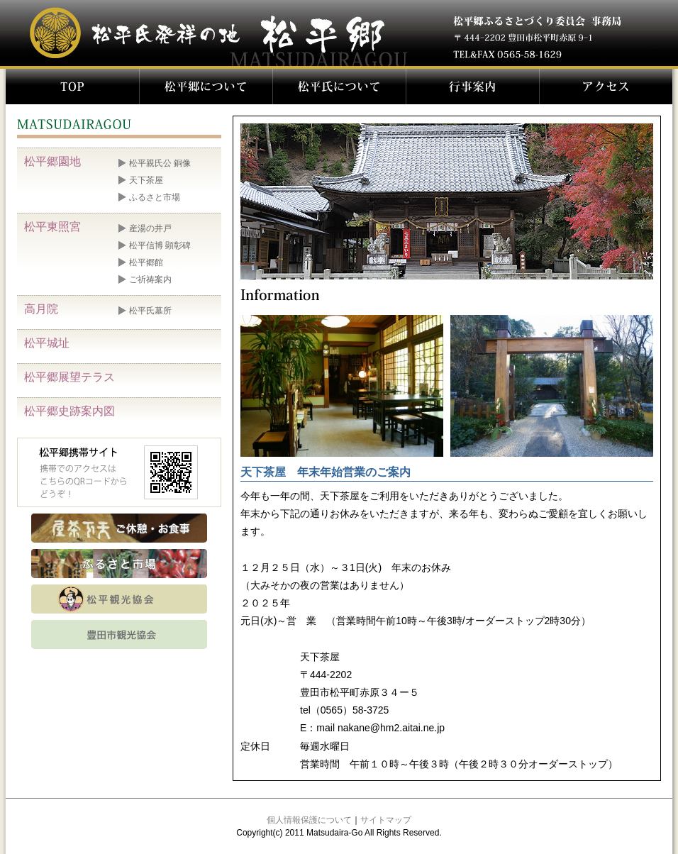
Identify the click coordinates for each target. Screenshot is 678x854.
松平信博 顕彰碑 (160, 245)
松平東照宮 (52, 227)
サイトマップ (385, 820)
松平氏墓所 (150, 311)
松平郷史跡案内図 (69, 411)
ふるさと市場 (154, 197)
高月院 (41, 309)
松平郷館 (146, 262)
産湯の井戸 (150, 228)
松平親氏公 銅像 (160, 163)
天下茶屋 (146, 180)
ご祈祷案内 (150, 279)
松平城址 (47, 343)
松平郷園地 (52, 161)
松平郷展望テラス (69, 377)
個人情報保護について (309, 820)
